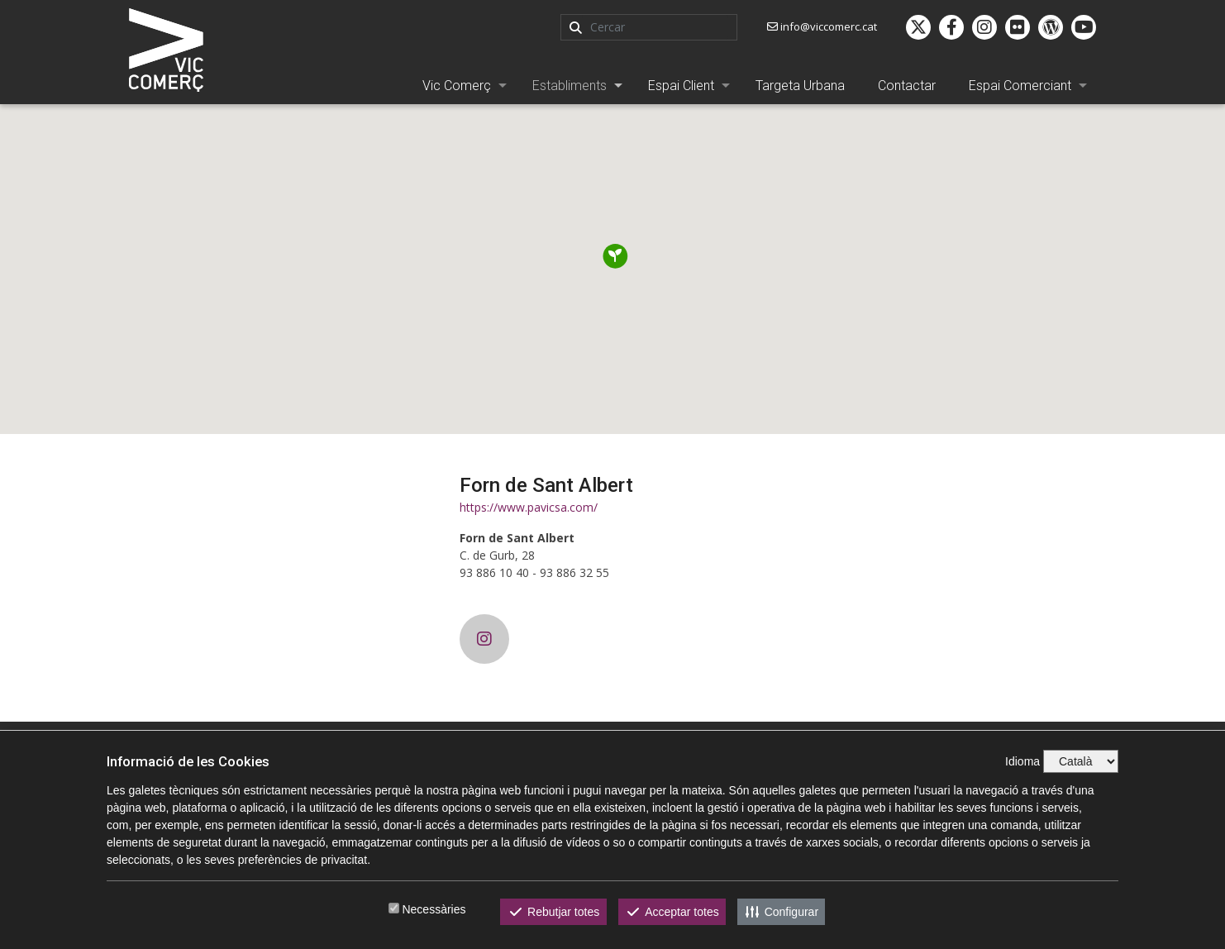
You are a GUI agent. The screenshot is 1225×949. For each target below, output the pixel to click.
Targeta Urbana (800, 85)
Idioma (1022, 761)
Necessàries (433, 909)
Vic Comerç (456, 85)
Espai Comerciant (1020, 85)
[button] (615, 256)
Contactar (907, 85)
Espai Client (681, 85)
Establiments (569, 85)
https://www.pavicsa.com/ (529, 507)
